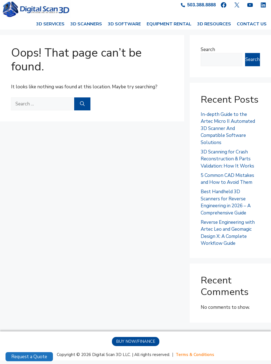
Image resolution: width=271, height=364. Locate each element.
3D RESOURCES (214, 28)
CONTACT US (252, 28)
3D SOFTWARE (124, 28)
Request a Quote (29, 357)
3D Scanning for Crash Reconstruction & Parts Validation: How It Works (227, 162)
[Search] (82, 107)
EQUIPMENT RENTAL (169, 28)
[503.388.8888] (198, 5)
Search (208, 53)
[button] (135, 345)
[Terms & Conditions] (195, 358)
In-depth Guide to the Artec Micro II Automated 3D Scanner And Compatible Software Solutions (228, 132)
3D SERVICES (50, 28)
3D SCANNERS (86, 28)
